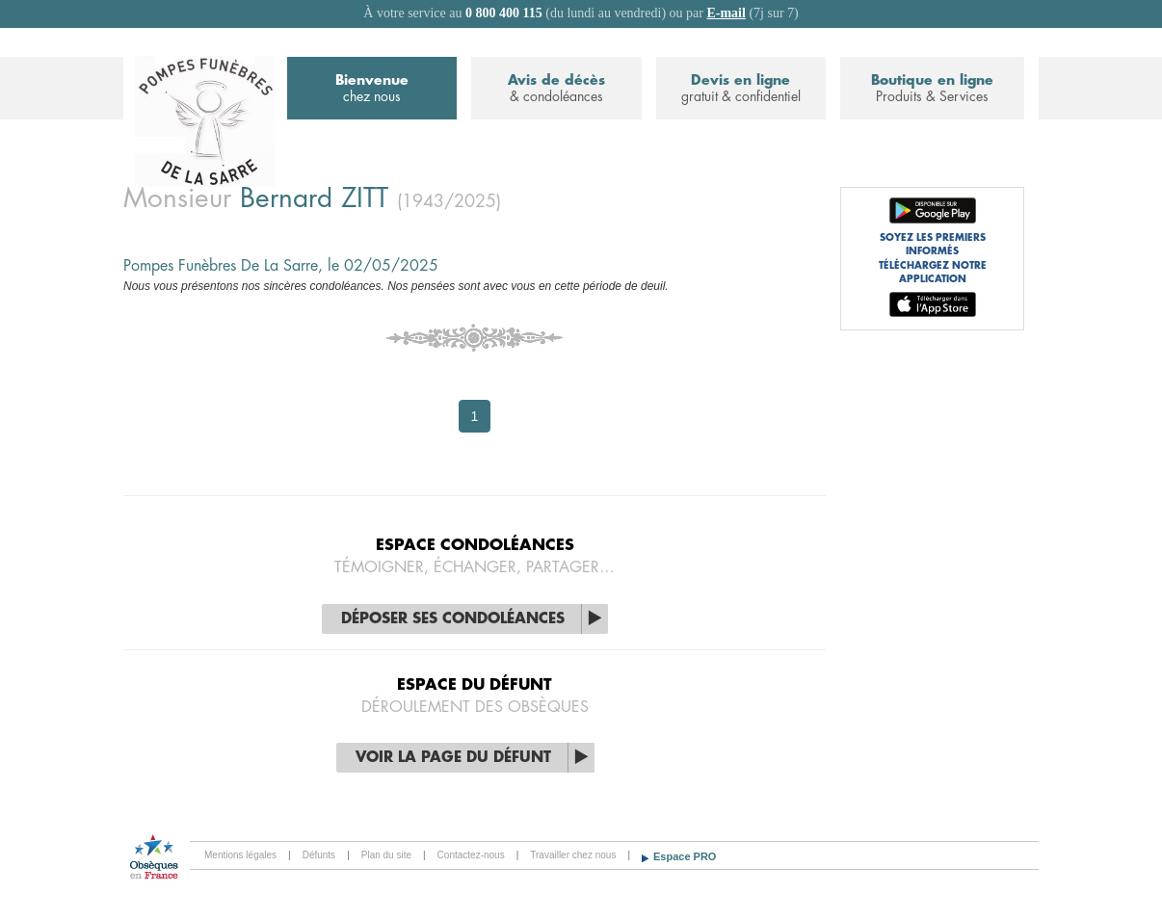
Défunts (319, 855)
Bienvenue (372, 89)
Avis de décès (556, 89)
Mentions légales (240, 855)
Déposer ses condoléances (453, 619)
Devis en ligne (741, 89)
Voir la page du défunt (453, 757)
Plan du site (386, 855)
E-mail (725, 13)
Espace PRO (684, 856)
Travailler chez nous (573, 855)
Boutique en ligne (932, 89)
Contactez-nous (471, 855)
